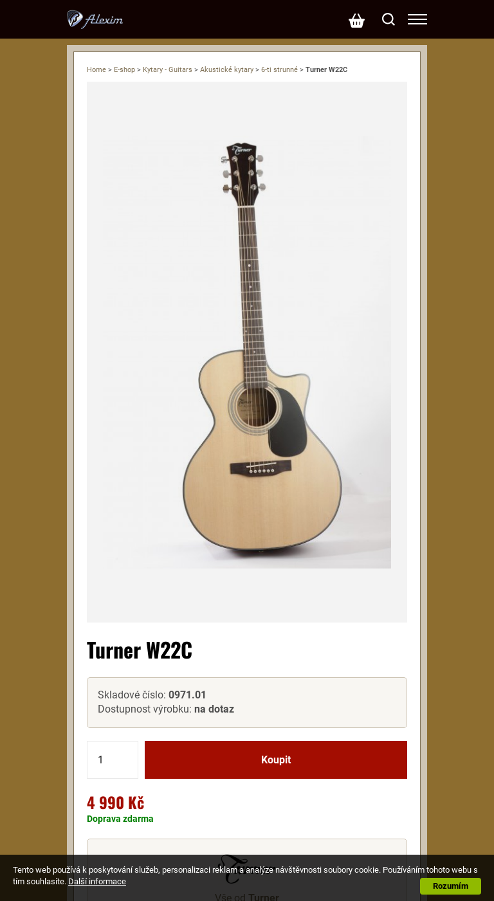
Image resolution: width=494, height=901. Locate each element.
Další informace (97, 881)
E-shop (124, 70)
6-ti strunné (279, 70)
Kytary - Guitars (167, 70)
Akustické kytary (226, 70)
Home (96, 70)
